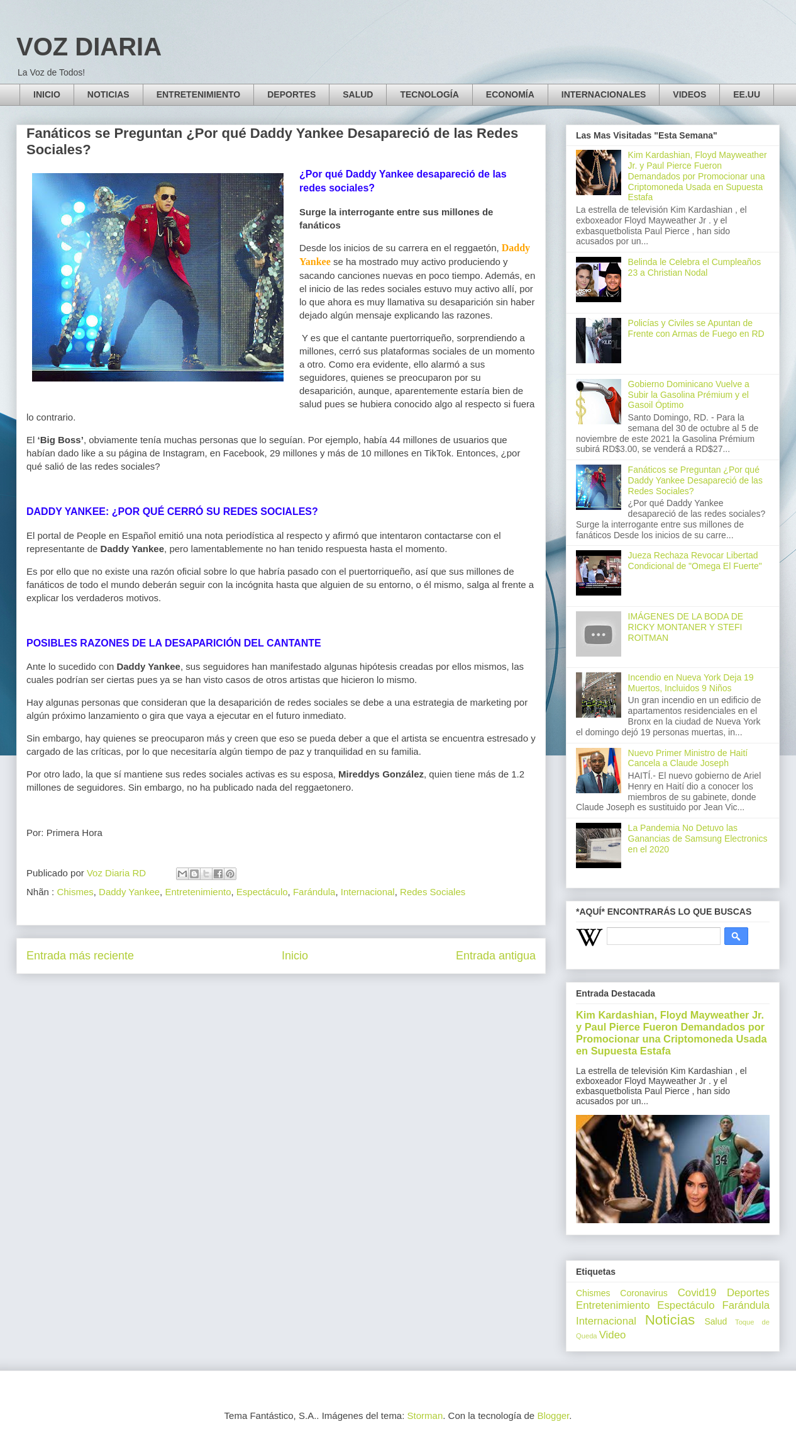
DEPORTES (291, 94)
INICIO (46, 94)
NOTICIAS (108, 94)
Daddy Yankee (129, 891)
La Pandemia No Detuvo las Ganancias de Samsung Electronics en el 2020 (698, 838)
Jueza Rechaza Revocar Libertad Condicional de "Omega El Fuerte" (695, 560)
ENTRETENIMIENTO (199, 94)
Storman (425, 1415)
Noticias (670, 1320)
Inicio (295, 955)
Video (612, 1335)
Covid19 (697, 1293)
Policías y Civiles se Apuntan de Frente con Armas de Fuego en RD (696, 328)
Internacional (368, 891)
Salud (715, 1321)
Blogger (553, 1415)
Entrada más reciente (80, 955)
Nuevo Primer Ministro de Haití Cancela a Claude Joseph (688, 758)
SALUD (358, 94)
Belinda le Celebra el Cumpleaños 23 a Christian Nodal (694, 267)
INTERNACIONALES (603, 94)
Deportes (748, 1293)
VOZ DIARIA (89, 46)
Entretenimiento (198, 891)
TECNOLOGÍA (429, 94)
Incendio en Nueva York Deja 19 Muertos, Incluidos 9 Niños (691, 682)
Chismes (75, 891)
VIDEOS (689, 94)
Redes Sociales (432, 891)
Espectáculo (262, 891)
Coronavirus (643, 1293)
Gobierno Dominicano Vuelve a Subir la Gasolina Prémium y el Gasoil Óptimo (688, 394)
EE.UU (746, 94)
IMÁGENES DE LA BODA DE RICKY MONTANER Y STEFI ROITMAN (686, 627)
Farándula (314, 891)
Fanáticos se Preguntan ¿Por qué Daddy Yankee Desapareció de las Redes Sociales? (695, 480)
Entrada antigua (496, 955)
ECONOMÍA (510, 94)
